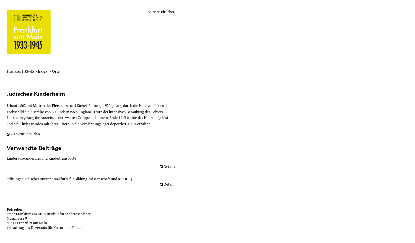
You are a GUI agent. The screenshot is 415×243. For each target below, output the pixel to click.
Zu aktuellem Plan (25, 134)
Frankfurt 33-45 (21, 71)
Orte (56, 71)
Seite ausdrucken (161, 12)
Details (169, 167)
